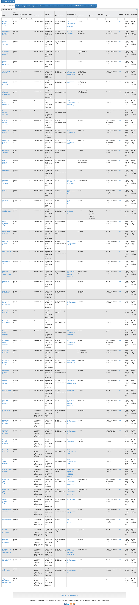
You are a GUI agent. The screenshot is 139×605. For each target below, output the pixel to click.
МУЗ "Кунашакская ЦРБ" (71, 132)
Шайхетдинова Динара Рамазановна (6, 33)
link (120, 21)
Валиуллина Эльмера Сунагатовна (5, 372)
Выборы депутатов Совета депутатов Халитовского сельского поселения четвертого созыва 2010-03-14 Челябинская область (55, 6)
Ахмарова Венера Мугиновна (5, 402)
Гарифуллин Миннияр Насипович (5, 332)
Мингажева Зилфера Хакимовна (5, 182)
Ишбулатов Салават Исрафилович (6, 541)
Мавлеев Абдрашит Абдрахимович (6, 223)
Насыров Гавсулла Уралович (5, 162)
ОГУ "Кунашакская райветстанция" (71, 72)
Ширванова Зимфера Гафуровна (5, 421)
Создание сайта (73, 595)
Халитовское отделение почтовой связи (71, 382)
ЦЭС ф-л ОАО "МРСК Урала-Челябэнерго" (71, 182)
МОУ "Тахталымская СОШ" (71, 192)
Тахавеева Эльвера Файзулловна (5, 82)
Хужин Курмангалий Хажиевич (5, 43)
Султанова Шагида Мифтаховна (5, 102)
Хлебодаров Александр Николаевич (5, 53)
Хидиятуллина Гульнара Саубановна (6, 441)
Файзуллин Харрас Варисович (5, 461)
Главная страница (8, 1)
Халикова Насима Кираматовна (5, 63)
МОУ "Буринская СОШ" (70, 211)
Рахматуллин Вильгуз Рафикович (5, 132)
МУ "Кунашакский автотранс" (71, 332)
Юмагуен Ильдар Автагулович (5, 23)
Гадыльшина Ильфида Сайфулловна (6, 362)
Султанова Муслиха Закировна (5, 112)
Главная (63, 595)
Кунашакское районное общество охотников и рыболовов (70, 473)
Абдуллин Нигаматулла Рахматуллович (6, 580)
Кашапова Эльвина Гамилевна (5, 243)
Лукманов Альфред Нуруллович (5, 501)
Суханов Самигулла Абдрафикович (6, 92)
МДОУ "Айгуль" (71, 499)
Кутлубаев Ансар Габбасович (5, 531)
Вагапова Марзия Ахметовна (5, 382)
